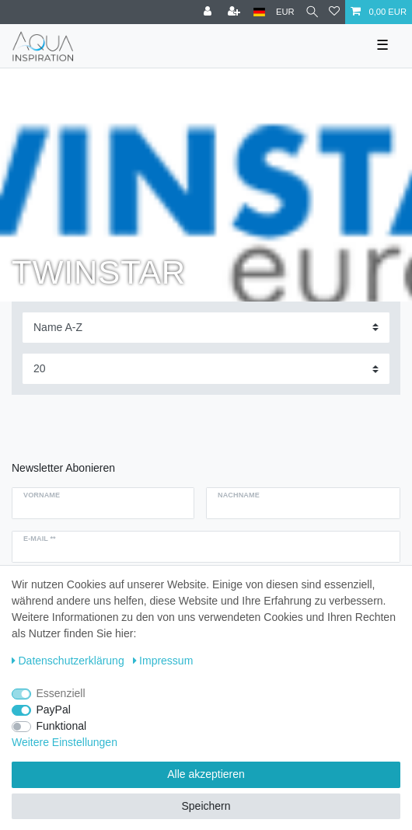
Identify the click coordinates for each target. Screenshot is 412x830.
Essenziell (61, 693)
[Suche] (312, 12)
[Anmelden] (209, 12)
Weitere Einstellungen (64, 742)
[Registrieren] (235, 12)
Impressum (163, 660)
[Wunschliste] (334, 12)
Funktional (62, 726)
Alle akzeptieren (206, 774)
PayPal (54, 709)
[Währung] (285, 12)
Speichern (205, 806)
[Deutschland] (259, 12)
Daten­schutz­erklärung (68, 660)
